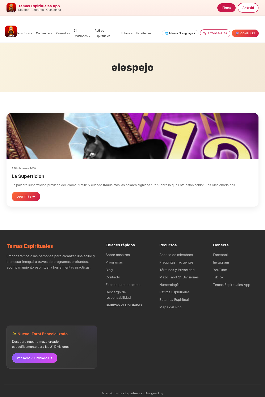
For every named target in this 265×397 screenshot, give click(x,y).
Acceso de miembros (176, 255)
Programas (114, 262)
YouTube (220, 270)
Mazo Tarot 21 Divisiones (179, 277)
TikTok (218, 277)
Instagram (221, 262)
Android (248, 7)
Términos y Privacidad (177, 270)
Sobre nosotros (118, 255)
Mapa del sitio (170, 307)
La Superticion (28, 176)
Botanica (126, 33)
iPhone (226, 7)
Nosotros (23, 33)
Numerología (169, 285)
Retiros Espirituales (174, 292)
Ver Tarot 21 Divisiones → (34, 358)
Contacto (113, 277)
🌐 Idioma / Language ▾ (180, 33)
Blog (109, 270)
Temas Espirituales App (231, 285)
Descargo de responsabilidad (118, 295)
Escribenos (143, 33)
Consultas (63, 33)
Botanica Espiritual (174, 299)
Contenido (43, 33)
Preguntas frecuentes (176, 262)
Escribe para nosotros (123, 285)
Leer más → (25, 196)
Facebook (221, 255)
